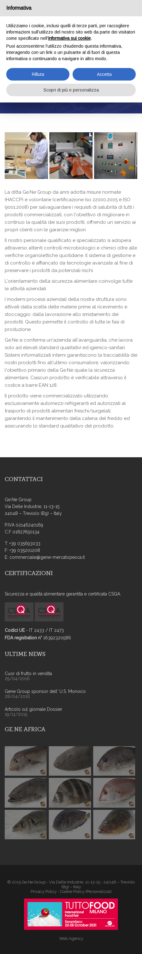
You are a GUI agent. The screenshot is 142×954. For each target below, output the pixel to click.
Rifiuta (38, 74)
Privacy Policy (44, 891)
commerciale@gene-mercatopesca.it (47, 557)
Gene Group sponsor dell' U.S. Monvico (45, 691)
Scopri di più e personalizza (71, 89)
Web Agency (71, 938)
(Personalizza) (98, 891)
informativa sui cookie (69, 38)
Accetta (104, 74)
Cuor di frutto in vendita (28, 673)
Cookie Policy (72, 891)
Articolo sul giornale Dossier (33, 709)
